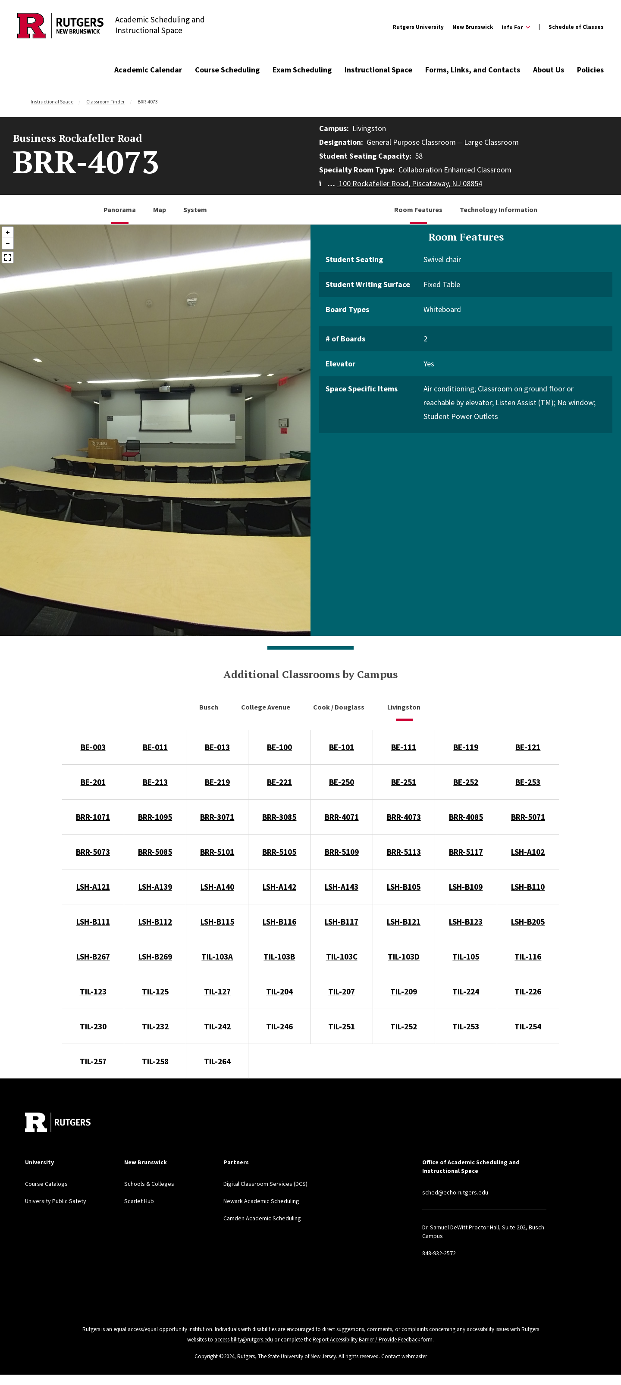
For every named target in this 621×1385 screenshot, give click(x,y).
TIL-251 (341, 1026)
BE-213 (155, 782)
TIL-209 (403, 991)
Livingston (404, 707)
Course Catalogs (46, 1184)
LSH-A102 (528, 852)
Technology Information (498, 209)
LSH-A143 (341, 887)
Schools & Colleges (149, 1184)
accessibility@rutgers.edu (243, 1339)
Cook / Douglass (339, 707)
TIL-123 (93, 991)
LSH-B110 (528, 887)
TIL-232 (155, 1026)
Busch (209, 707)
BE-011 (155, 747)
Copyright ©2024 (214, 1356)
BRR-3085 (279, 817)
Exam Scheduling (302, 70)
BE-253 (527, 782)
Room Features (418, 209)
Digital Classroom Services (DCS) (265, 1184)
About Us (548, 70)
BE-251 (403, 782)
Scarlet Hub (139, 1201)
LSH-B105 (403, 887)
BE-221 (279, 782)
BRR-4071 (342, 817)
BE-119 (465, 747)
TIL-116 (527, 956)
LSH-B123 (466, 921)
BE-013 (217, 747)
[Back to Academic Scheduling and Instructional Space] (60, 27)
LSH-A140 (217, 887)
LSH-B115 (217, 921)
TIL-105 (465, 956)
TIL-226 (527, 991)
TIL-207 (341, 991)
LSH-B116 (279, 921)
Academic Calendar (148, 70)
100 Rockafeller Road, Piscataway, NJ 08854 (400, 183)
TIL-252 (403, 1026)
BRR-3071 (217, 817)
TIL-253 (465, 1026)
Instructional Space (378, 70)
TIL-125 (155, 991)
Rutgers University (418, 27)
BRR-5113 (404, 852)
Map (159, 209)
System (195, 209)
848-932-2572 (439, 1253)
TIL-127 (217, 991)
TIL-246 (279, 1026)
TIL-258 (155, 1061)
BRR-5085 (155, 852)
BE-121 (527, 747)
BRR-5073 (93, 852)
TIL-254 (527, 1026)
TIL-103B (279, 956)
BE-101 (341, 747)
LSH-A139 (155, 887)
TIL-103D (404, 956)
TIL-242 (217, 1026)
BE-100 (279, 747)
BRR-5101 (217, 852)
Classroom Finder (105, 101)
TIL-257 (93, 1061)
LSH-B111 (93, 921)
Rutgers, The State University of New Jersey (286, 1356)
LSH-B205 (528, 921)
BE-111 (403, 747)
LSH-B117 (341, 921)
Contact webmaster (404, 1356)
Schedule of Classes (576, 27)
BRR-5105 (279, 852)
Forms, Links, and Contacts (472, 70)
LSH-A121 (93, 887)
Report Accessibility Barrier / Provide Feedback (366, 1339)
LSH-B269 (155, 956)
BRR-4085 (466, 817)
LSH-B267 (93, 956)
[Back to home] (58, 1122)
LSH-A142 (279, 887)
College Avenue (266, 707)
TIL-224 (465, 991)
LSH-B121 (403, 921)
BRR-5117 (466, 852)
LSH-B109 (466, 887)
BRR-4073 (404, 817)
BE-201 (93, 782)
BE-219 (217, 782)
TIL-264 (217, 1061)
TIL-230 (93, 1026)
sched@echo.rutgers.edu (455, 1192)
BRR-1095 (155, 817)
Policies (590, 70)
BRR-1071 (93, 817)
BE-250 (341, 782)
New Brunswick (472, 27)
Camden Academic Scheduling (262, 1218)
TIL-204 (279, 991)
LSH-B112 (155, 921)
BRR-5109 (342, 852)
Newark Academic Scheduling (261, 1201)
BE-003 (93, 747)
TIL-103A (217, 956)
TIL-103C (342, 956)
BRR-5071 (528, 817)
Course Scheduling (227, 70)
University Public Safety (55, 1201)
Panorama (120, 209)
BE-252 (465, 782)
